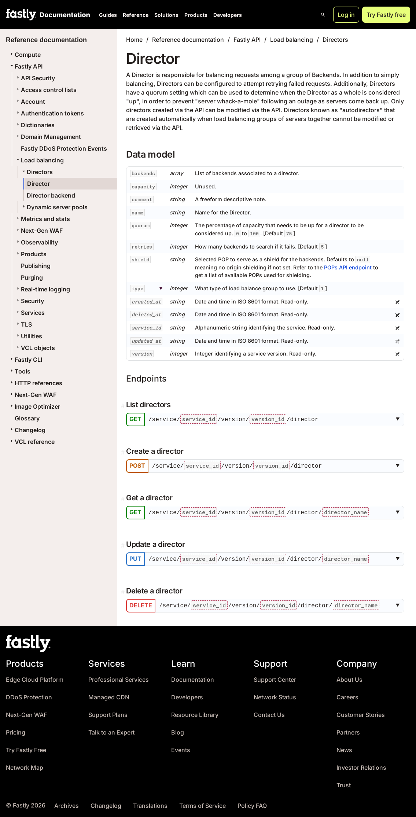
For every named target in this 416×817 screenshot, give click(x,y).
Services (30, 312)
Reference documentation (188, 39)
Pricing (15, 730)
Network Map (24, 765)
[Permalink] (123, 405)
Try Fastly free (386, 14)
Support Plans (108, 713)
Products (195, 15)
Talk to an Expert (111, 730)
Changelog (27, 430)
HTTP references (35, 383)
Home (134, 39)
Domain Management (48, 136)
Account (30, 101)
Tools (19, 371)
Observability (36, 242)
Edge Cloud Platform (34, 677)
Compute (25, 54)
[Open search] (323, 14)
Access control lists (46, 89)
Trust (343, 783)
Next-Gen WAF (39, 230)
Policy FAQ (252, 804)
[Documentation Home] (63, 15)
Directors (37, 172)
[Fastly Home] (21, 15)
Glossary (27, 418)
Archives (66, 804)
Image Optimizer (34, 406)
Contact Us (269, 713)
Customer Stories (360, 713)
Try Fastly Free (26, 748)
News (344, 748)
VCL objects (35, 348)
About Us (349, 677)
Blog (177, 730)
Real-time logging (42, 289)
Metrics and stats (42, 218)
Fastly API (26, 66)
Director (38, 183)
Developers (227, 15)
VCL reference (32, 441)
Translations (150, 804)
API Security (35, 78)
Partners (348, 730)
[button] (399, 419)
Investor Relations (361, 765)
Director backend (51, 195)
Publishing (36, 265)
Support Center (275, 677)
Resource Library (194, 713)
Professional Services (118, 677)
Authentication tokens (49, 113)
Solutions (166, 15)
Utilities (28, 336)
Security (29, 301)
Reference (135, 15)
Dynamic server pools (54, 207)
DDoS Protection (29, 695)
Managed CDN (108, 695)
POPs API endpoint (348, 267)
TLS (23, 324)
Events (180, 748)
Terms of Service (202, 804)
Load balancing (39, 160)
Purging (32, 277)
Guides (108, 15)
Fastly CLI (25, 359)
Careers (347, 695)
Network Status (275, 695)
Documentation (192, 677)
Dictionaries (35, 125)
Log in (346, 14)
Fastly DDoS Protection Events (64, 148)
